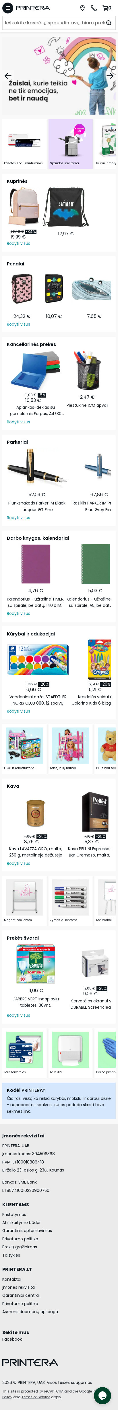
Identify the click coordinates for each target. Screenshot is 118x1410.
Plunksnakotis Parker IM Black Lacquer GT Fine (36, 506)
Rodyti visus (18, 243)
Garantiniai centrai (21, 1295)
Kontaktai (11, 1279)
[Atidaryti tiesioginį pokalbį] (102, 1395)
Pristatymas (14, 1214)
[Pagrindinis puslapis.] (38, 8)
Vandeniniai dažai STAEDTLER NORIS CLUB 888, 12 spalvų (38, 700)
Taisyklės (11, 1255)
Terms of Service (36, 1397)
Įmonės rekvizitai (19, 1287)
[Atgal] (8, 75)
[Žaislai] (59, 76)
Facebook (12, 1339)
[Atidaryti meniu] (7, 8)
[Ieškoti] (109, 23)
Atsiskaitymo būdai (21, 1222)
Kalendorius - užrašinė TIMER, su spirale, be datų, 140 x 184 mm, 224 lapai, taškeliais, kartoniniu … (35, 602)
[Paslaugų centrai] (82, 8)
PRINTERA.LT (17, 1269)
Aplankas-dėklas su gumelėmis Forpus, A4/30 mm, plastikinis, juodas (35, 410)
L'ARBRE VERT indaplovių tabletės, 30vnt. (36, 1002)
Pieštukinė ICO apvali (87, 405)
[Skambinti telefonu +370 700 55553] (94, 8)
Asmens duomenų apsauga (30, 1312)
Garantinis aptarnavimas (27, 1230)
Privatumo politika (20, 1239)
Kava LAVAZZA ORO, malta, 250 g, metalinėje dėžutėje (35, 852)
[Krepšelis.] (108, 7)
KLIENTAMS (15, 1204)
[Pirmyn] (110, 75)
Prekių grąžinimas (19, 1247)
